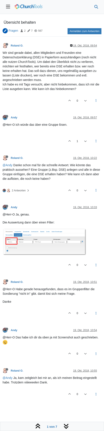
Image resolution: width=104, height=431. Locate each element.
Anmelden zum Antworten (84, 31)
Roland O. (17, 45)
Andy (14, 117)
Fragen (13, 30)
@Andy (7, 165)
